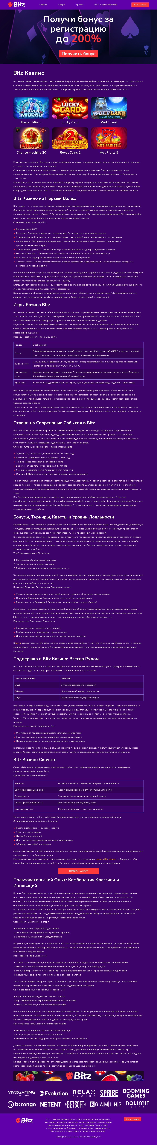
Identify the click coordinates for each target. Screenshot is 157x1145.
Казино (43, 4)
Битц (18, 642)
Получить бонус (78, 54)
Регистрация (140, 5)
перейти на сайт (78, 871)
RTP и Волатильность (105, 4)
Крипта (79, 4)
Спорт (61, 4)
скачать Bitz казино (106, 859)
